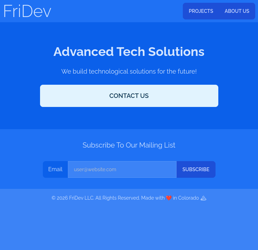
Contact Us (129, 95)
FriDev (27, 11)
